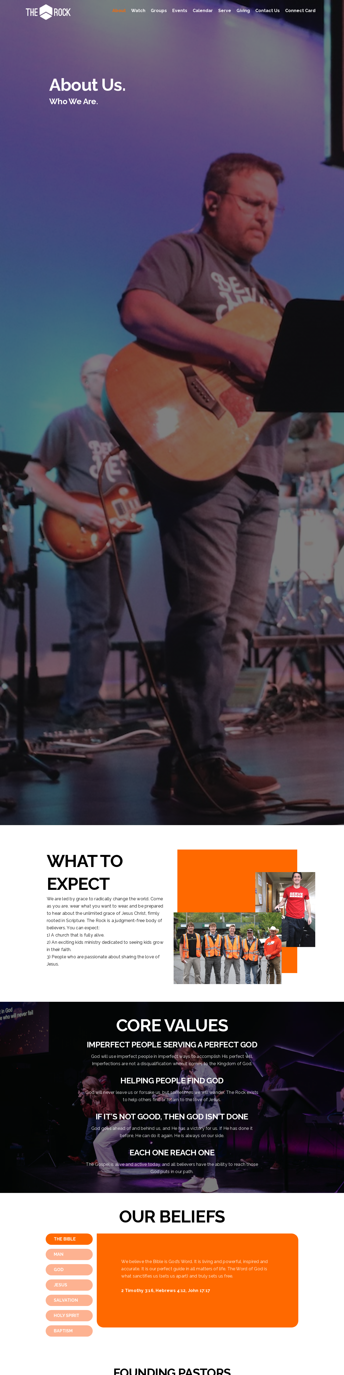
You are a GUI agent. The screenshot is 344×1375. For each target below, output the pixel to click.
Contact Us (267, 10)
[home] (48, 12)
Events (179, 10)
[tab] (69, 1239)
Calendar (203, 10)
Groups (159, 10)
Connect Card (300, 10)
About (119, 10)
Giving (243, 10)
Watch (138, 10)
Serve (224, 10)
